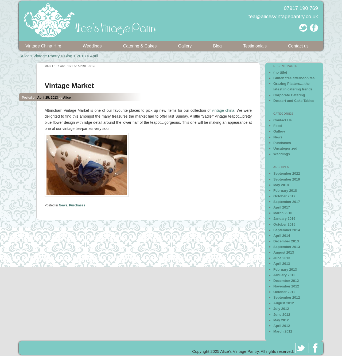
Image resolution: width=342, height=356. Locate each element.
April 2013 (281, 264)
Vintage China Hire (43, 46)
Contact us (298, 46)
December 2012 (286, 281)
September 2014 (286, 230)
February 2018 (285, 191)
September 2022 (286, 173)
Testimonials (255, 46)
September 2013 (286, 247)
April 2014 (281, 236)
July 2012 (281, 309)
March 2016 (282, 213)
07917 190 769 (301, 8)
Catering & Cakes (140, 46)
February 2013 (285, 269)
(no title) (280, 72)
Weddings (92, 46)
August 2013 (283, 252)
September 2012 (286, 297)
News (63, 205)
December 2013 (286, 241)
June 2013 (281, 258)
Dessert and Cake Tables (293, 101)
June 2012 (281, 315)
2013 (81, 56)
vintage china (223, 110)
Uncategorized (285, 148)
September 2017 (286, 202)
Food (277, 126)
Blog (217, 46)
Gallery (185, 46)
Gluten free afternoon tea (294, 78)
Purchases (77, 205)
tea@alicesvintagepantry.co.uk (283, 16)
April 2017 (281, 207)
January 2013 (284, 275)
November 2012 (286, 286)
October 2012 (284, 292)
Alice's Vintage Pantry (40, 56)
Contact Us (282, 120)
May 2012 (281, 320)
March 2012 (282, 331)
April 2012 (281, 326)
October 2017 (284, 196)
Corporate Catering (289, 95)
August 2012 (283, 303)
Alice (67, 97)
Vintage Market (69, 86)
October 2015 (284, 224)
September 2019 (286, 179)
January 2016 (284, 219)
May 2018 (281, 185)
